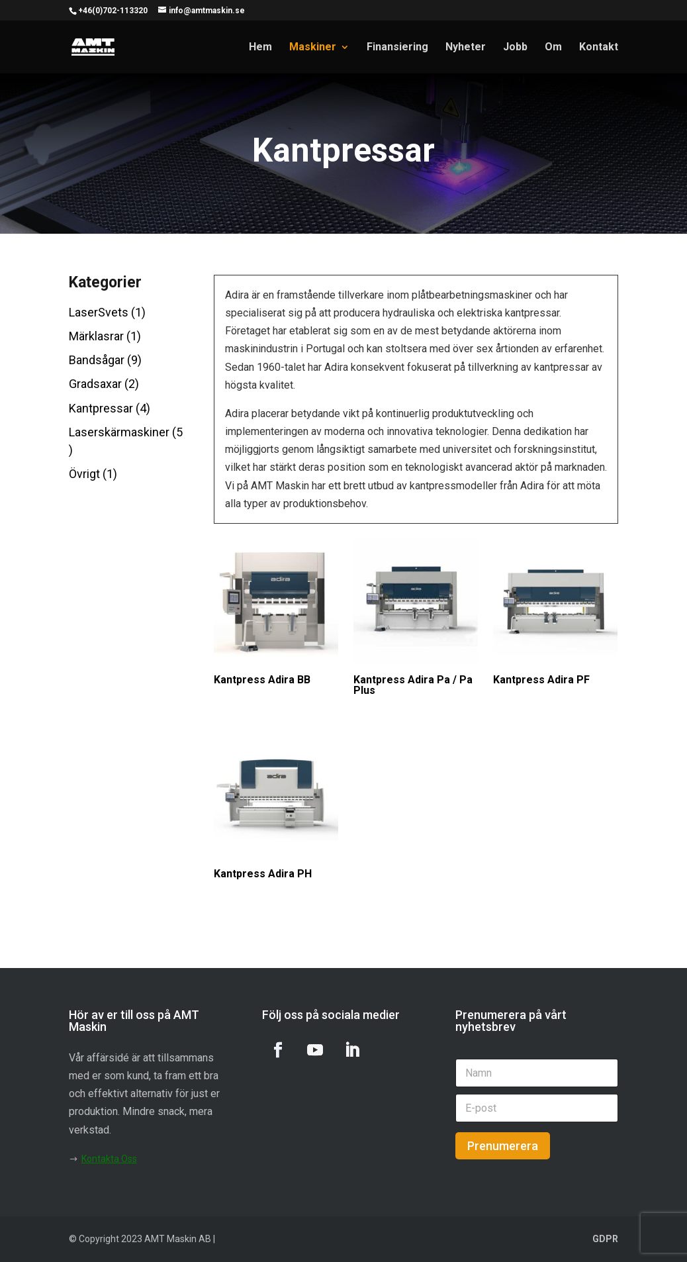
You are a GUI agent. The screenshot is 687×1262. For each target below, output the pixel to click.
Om (553, 47)
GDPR (605, 1239)
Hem (260, 47)
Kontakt (598, 47)
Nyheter (465, 47)
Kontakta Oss (109, 1158)
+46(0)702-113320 (113, 10)
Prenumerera (502, 1146)
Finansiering (397, 47)
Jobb (515, 47)
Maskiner (312, 47)
